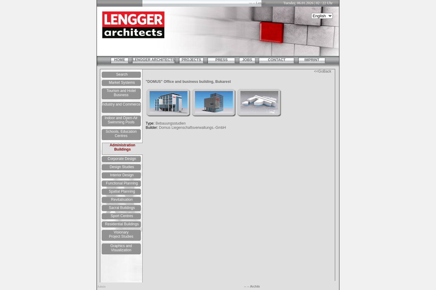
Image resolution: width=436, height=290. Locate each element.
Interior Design (122, 175)
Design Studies (122, 167)
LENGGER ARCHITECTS (154, 60)
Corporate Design (121, 159)
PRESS (221, 60)
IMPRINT (311, 60)
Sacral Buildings (122, 208)
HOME (119, 60)
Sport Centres (122, 216)
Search (121, 74)
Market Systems (122, 82)
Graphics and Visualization (121, 248)
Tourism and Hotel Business (121, 93)
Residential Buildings (122, 224)
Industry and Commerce (121, 104)
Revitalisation (122, 199)
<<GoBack (322, 71)
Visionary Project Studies (121, 234)
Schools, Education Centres (121, 133)
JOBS (247, 60)
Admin (101, 286)
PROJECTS (191, 60)
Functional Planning (122, 183)
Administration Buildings (122, 147)
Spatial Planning (122, 191)
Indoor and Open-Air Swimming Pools (121, 120)
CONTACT (277, 60)
